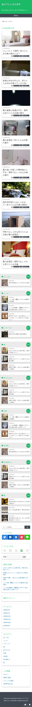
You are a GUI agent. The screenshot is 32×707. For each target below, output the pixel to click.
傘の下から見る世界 (11, 4)
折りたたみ (16, 56)
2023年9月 (6, 625)
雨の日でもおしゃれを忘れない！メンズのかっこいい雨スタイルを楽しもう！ (19, 317)
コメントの (8, 680)
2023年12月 (7, 616)
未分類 (5, 656)
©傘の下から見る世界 (10, 700)
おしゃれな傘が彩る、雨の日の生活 (19, 509)
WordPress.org (7, 684)
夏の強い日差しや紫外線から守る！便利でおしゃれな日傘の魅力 (15, 172)
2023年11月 (7, 619)
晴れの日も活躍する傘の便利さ (18, 334)
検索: (5, 557)
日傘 (21, 56)
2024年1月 (6, 613)
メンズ (5, 640)
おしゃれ (6, 637)
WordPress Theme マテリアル (19, 698)
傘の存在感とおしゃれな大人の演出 (19, 282)
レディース (6, 643)
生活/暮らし (26, 56)
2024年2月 (6, 610)
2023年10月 (7, 622)
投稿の (7, 677)
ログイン (6, 674)
